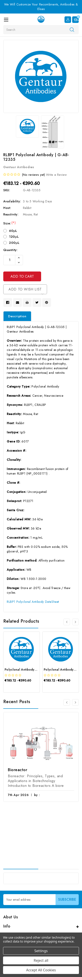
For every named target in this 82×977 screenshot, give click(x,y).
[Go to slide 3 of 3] (66, 702)
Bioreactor (17, 770)
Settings (41, 950)
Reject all (41, 960)
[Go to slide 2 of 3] (75, 702)
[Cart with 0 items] (75, 19)
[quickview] (15, 688)
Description (17, 316)
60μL (13, 230)
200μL (14, 242)
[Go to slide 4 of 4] (66, 622)
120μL (14, 236)
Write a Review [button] (56, 174)
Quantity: (10, 250)
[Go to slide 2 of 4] (75, 622)
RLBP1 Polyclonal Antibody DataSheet (33, 602)
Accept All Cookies (41, 970)
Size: (9, 223)
